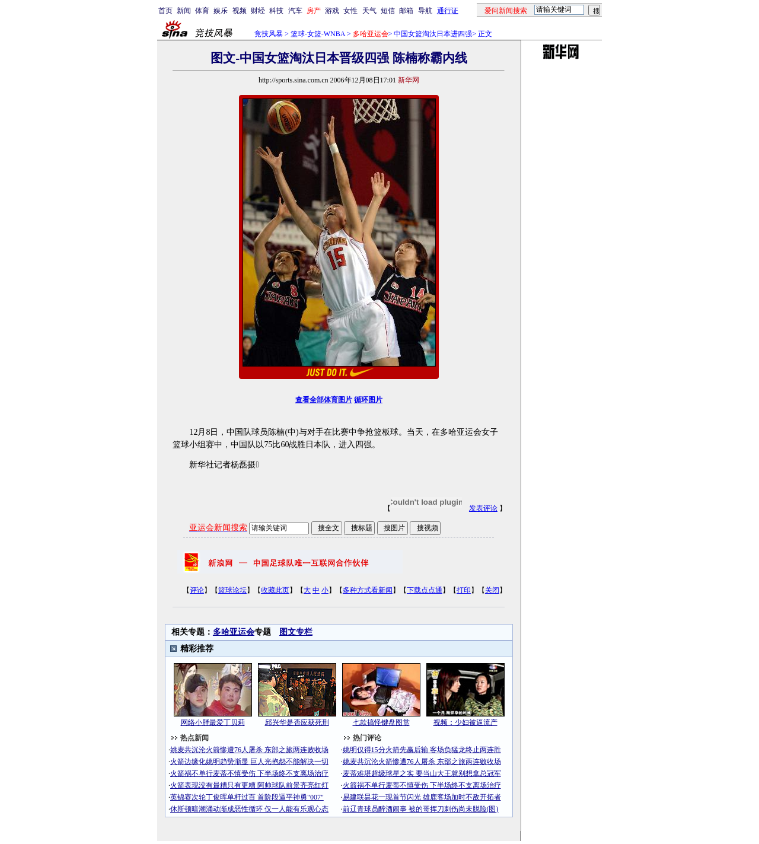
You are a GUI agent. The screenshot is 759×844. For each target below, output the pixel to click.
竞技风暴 (268, 34)
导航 (425, 11)
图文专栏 (295, 632)
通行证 (447, 11)
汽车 (295, 11)
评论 (197, 590)
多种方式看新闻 (368, 590)
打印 (464, 590)
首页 (165, 11)
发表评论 (483, 508)
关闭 (492, 590)
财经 (258, 11)
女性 (350, 11)
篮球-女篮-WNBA (318, 34)
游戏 (332, 11)
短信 (388, 11)
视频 (239, 11)
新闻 (184, 11)
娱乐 (220, 11)
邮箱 (406, 11)
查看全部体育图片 (323, 400)
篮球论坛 (232, 590)
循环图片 (368, 400)
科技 (276, 11)
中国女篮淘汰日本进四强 (433, 34)
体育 (202, 11)
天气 (369, 11)
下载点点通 (424, 590)
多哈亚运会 (233, 632)
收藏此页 (275, 590)
